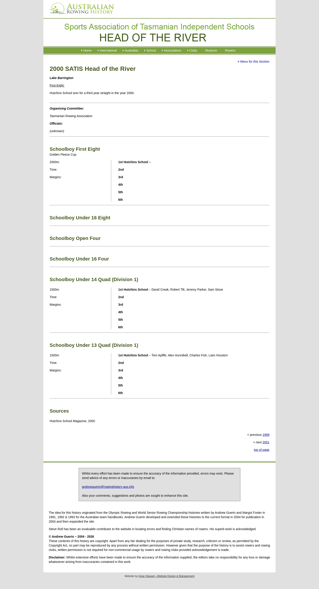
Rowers (230, 50)
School (151, 50)
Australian (131, 50)
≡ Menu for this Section (253, 61)
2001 (266, 442)
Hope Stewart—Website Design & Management (166, 576)
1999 (266, 434)
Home (87, 50)
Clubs (193, 50)
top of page (261, 450)
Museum (211, 50)
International (108, 50)
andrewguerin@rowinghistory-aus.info (108, 487)
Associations (172, 50)
